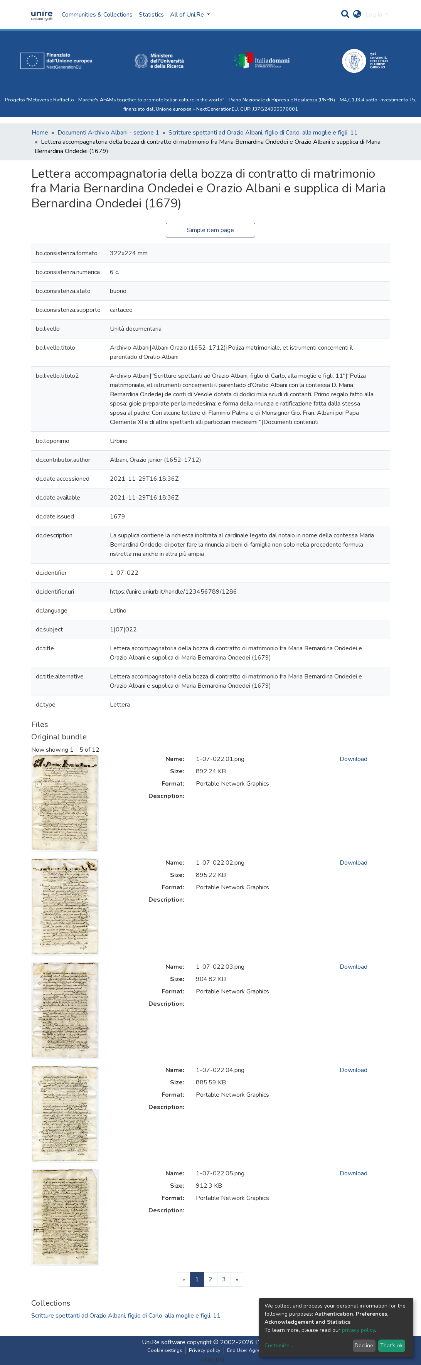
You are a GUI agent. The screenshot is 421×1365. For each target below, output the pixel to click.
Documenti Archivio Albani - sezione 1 (108, 132)
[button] (357, 14)
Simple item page (210, 230)
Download (353, 759)
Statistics (151, 14)
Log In (374, 14)
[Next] (237, 1279)
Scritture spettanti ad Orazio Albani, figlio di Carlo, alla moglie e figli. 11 (263, 132)
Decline (364, 1345)
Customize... (278, 1345)
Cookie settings (164, 1350)
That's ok (391, 1345)
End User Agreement (250, 1350)
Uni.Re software (163, 1342)
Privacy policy (205, 1350)
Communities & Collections (97, 14)
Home (40, 132)
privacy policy (358, 1330)
